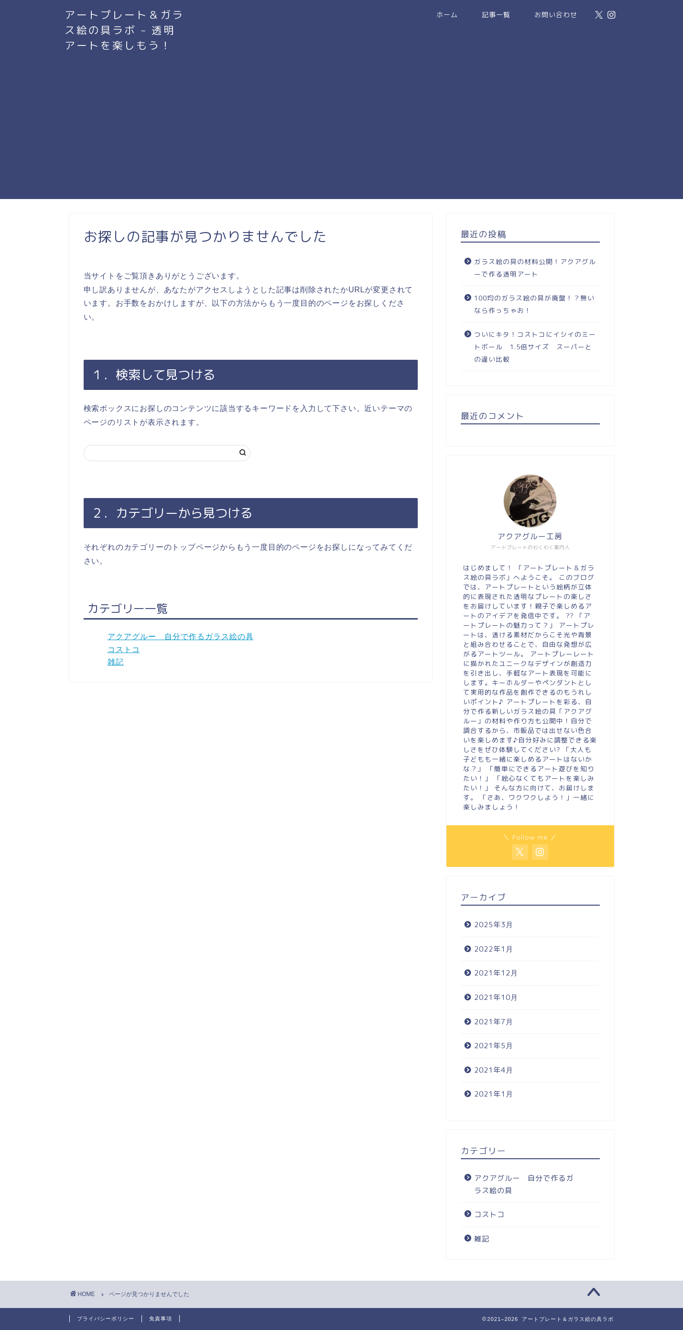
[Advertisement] (342, 132)
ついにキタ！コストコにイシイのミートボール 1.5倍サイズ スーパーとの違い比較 (535, 346)
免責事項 (160, 1318)
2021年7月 (493, 1022)
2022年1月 (493, 949)
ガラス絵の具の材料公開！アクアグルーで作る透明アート (535, 267)
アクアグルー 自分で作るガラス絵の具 (181, 636)
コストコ (124, 649)
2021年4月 (493, 1070)
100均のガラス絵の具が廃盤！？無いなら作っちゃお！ (534, 304)
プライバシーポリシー (105, 1318)
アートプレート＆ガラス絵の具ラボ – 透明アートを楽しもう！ (124, 30)
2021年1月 (493, 1094)
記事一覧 (496, 15)
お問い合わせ (555, 15)
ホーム (447, 15)
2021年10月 (496, 997)
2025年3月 (493, 925)
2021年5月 (493, 1046)
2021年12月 (496, 973)
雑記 (116, 662)
